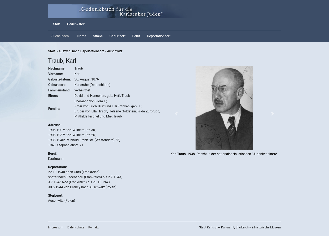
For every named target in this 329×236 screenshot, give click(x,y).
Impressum (55, 227)
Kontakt (93, 227)
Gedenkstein (76, 24)
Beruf (136, 36)
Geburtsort (118, 36)
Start (57, 23)
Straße (98, 36)
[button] (176, 114)
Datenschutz (75, 227)
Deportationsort (158, 36)
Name (81, 36)
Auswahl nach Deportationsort (81, 51)
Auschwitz (115, 51)
